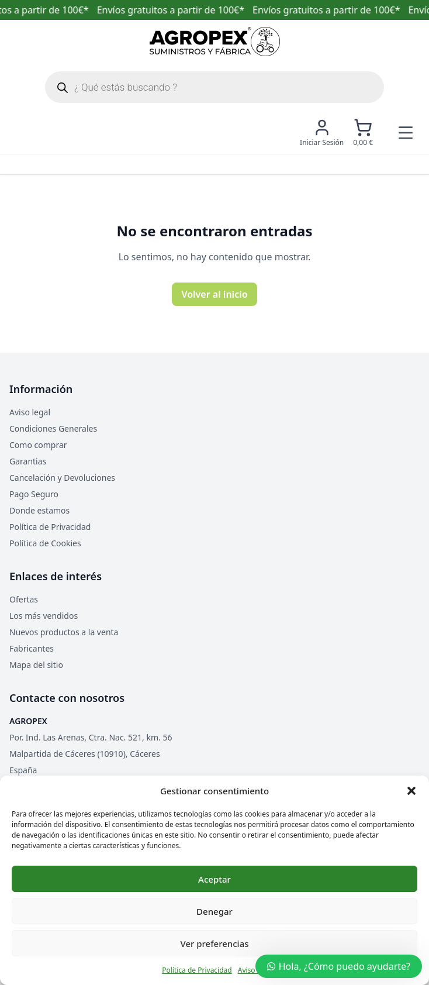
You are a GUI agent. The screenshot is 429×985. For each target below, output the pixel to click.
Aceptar (214, 879)
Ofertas (23, 599)
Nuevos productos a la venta (63, 632)
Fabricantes (31, 648)
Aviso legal (29, 412)
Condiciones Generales (53, 428)
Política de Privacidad (197, 970)
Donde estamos (39, 510)
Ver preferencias (214, 943)
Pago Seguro (33, 494)
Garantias (27, 461)
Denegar (214, 911)
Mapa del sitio (36, 664)
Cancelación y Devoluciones (62, 477)
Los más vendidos (43, 615)
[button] (411, 791)
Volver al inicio (214, 294)
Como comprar (38, 444)
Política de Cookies (45, 543)
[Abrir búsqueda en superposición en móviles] (214, 87)
